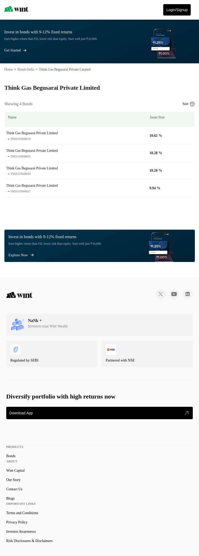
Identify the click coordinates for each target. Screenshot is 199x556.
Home (8, 69)
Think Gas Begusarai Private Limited (32, 133)
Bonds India (25, 69)
